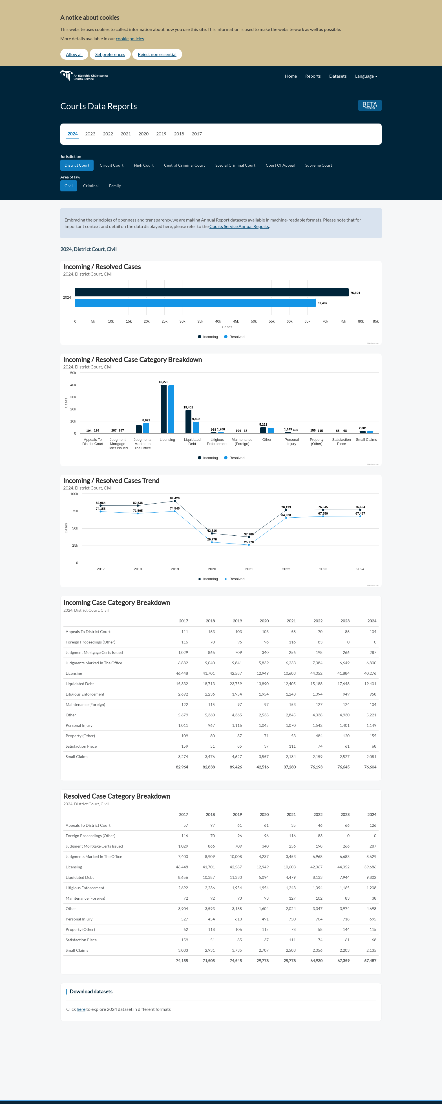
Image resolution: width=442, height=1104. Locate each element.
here (81, 1009)
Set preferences (110, 54)
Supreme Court (318, 165)
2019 (161, 133)
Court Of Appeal (280, 165)
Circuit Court (111, 165)
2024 (72, 133)
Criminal (91, 185)
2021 (126, 133)
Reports (313, 76)
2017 (197, 133)
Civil (69, 185)
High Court (144, 165)
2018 (179, 133)
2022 (108, 133)
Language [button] (366, 76)
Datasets (338, 76)
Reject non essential (157, 54)
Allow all (74, 54)
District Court (77, 165)
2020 (143, 133)
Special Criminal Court (235, 165)
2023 (90, 133)
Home (291, 76)
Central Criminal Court (184, 165)
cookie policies (130, 38)
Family (115, 185)
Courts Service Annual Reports (239, 226)
